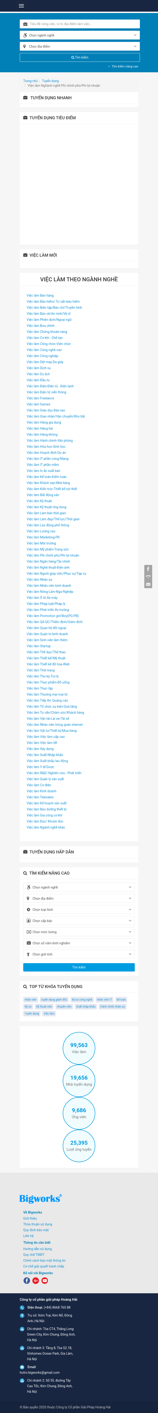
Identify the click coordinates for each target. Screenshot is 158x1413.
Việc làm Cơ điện (39, 785)
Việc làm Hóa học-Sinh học (46, 446)
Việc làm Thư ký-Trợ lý (43, 676)
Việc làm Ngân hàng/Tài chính (48, 561)
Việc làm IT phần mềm (43, 465)
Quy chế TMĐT (33, 1255)
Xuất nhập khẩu (85, 1006)
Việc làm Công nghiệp (42, 356)
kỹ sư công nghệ (82, 999)
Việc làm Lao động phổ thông (48, 525)
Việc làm (49, 1013)
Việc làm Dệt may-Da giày (45, 362)
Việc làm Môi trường (41, 543)
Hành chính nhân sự (112, 1006)
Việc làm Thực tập (40, 688)
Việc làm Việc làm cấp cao (46, 737)
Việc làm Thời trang (41, 670)
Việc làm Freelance (40, 398)
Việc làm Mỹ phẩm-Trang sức (48, 549)
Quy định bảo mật (36, 1230)
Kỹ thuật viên (44, 1006)
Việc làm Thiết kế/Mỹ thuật (46, 658)
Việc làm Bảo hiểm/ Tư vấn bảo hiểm (53, 301)
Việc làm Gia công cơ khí (44, 815)
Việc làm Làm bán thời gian (46, 513)
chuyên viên (64, 1006)
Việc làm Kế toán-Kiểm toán (47, 477)
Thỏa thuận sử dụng (37, 1224)
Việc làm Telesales (40, 797)
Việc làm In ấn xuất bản (43, 471)
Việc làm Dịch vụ (39, 368)
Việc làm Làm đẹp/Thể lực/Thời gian (53, 519)
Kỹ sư (28, 1006)
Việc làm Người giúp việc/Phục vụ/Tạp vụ (56, 573)
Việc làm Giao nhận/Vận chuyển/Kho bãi (56, 416)
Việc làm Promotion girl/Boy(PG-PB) (53, 616)
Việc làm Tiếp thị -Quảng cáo (47, 700)
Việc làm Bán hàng (40, 295)
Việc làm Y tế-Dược (40, 767)
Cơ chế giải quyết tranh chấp (43, 1266)
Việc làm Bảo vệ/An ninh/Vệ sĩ (48, 313)
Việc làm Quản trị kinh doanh (47, 634)
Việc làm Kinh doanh (41, 791)
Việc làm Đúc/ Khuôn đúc (45, 821)
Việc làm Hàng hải (40, 428)
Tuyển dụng (32, 1013)
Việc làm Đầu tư (38, 380)
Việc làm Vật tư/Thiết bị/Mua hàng (52, 731)
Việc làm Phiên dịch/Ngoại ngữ (49, 320)
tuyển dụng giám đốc (54, 999)
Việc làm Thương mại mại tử (47, 694)
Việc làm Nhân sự (39, 579)
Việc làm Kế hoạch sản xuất (47, 803)
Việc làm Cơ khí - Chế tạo (45, 338)
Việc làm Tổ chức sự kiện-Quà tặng (52, 706)
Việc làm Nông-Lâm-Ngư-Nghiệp (50, 592)
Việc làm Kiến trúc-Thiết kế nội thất (52, 489)
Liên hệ (28, 1236)
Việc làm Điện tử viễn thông (46, 392)
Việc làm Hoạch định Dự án (46, 452)
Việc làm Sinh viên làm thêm (47, 640)
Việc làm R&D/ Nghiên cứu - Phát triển (54, 773)
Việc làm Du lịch (38, 374)
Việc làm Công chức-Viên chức (49, 344)
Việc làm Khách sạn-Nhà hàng (48, 483)
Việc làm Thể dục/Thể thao (46, 652)
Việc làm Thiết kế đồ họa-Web (48, 664)
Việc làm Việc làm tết (42, 743)
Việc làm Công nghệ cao (44, 350)
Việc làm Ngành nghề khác (46, 827)
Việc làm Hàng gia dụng (44, 422)
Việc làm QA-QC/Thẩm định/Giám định (54, 622)
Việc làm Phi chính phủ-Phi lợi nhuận (53, 555)
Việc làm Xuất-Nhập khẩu (45, 755)
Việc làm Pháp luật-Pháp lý (46, 604)
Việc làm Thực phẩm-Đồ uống (48, 682)
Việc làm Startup (39, 646)
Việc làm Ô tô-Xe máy (42, 598)
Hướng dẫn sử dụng (37, 1249)
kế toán (121, 999)
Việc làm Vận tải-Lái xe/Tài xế (48, 718)
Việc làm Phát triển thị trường (48, 610)
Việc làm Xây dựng (40, 749)
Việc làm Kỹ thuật (39, 501)
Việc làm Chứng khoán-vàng (47, 332)
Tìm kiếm (80, 57)
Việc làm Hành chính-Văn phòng (50, 440)
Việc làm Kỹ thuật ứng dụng (46, 507)
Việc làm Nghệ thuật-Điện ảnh (48, 567)
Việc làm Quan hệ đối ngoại (46, 628)
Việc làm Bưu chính (41, 326)
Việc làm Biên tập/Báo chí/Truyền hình (54, 307)
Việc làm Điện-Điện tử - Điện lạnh (50, 386)
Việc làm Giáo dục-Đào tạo (46, 410)
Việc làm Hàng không (42, 434)
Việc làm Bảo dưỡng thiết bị (46, 809)
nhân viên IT (104, 999)
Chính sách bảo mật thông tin (44, 1260)
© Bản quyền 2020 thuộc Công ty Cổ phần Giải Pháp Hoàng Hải (65, 1407)
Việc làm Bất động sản (43, 495)
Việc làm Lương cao (41, 531)
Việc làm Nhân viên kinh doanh (49, 585)
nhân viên (30, 999)
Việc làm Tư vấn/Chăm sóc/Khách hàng (55, 712)
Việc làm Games (38, 404)
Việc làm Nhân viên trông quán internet (55, 724)
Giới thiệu (30, 1218)
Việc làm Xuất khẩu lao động (47, 761)
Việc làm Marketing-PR (43, 537)
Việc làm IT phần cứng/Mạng (48, 459)
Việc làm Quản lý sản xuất (45, 779)
